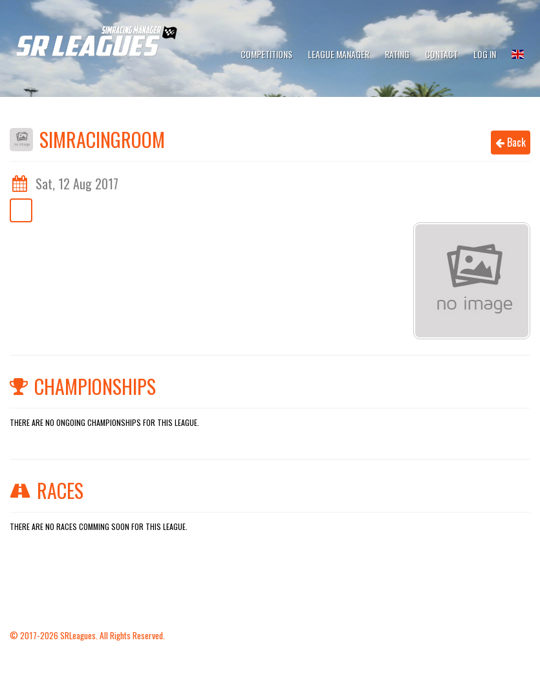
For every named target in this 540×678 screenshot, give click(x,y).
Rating (397, 54)
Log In (484, 54)
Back (510, 142)
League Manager (338, 54)
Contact (441, 54)
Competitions (266, 54)
